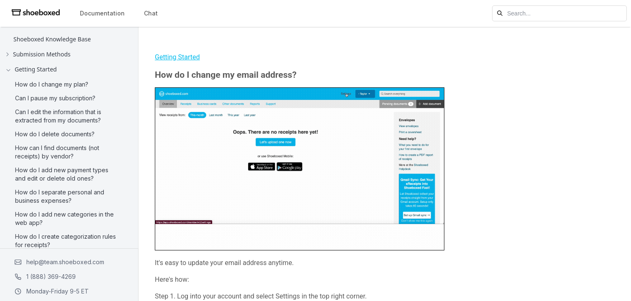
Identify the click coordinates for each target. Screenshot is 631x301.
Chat (151, 13)
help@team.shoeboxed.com (59, 261)
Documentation (102, 13)
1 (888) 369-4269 (45, 276)
